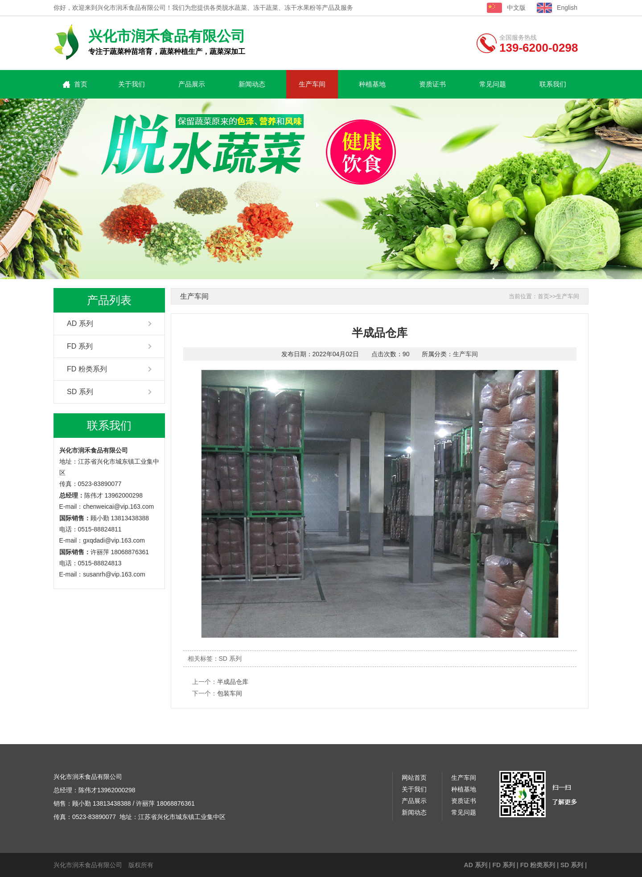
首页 (80, 84)
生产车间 (312, 84)
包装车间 (229, 693)
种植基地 (372, 84)
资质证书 (432, 84)
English (567, 7)
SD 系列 (80, 391)
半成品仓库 (232, 681)
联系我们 (552, 84)
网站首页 (414, 777)
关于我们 (131, 84)
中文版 (516, 7)
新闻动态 (252, 84)
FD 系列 (80, 346)
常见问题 (492, 84)
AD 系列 (80, 323)
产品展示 (191, 84)
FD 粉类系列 (87, 369)
